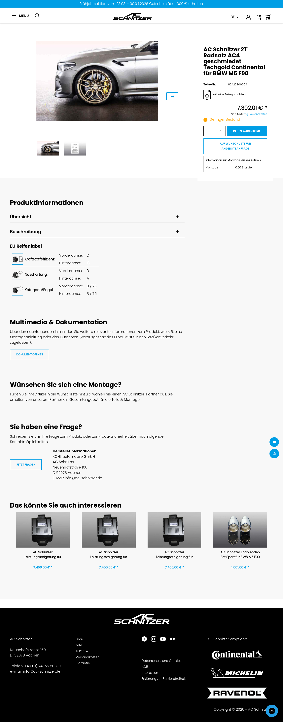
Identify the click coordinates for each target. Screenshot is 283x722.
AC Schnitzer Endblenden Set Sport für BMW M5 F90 (240, 554)
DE (232, 17)
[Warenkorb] (268, 18)
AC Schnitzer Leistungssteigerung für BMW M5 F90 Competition (108, 555)
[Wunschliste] (259, 18)
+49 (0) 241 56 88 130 (42, 665)
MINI (79, 645)
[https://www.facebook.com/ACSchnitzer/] (144, 639)
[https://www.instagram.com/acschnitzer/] (153, 639)
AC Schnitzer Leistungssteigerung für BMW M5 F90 (42, 555)
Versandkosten (87, 657)
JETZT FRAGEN (25, 465)
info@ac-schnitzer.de (41, 671)
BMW (79, 639)
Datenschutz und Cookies (161, 660)
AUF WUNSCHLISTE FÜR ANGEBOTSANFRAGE (235, 146)
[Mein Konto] (248, 18)
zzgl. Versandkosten (255, 114)
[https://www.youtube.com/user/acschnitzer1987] (163, 639)
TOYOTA (82, 651)
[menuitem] (22, 18)
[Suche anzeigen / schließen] (37, 16)
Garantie (83, 663)
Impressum (150, 672)
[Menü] (20, 16)
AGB (145, 666)
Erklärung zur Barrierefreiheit (164, 678)
